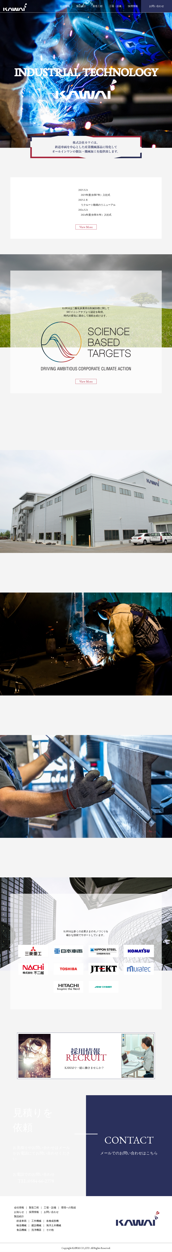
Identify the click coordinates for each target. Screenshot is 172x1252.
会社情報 (65, 6)
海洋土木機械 (53, 1225)
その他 (50, 1230)
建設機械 (36, 1225)
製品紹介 (81, 6)
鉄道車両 (20, 1221)
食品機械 (20, 1230)
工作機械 (36, 1221)
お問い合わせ (156, 6)
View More (86, 227)
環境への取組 (68, 1207)
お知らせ (19, 1212)
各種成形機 (52, 1221)
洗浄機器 (36, 1230)
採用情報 (133, 6)
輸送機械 (20, 1225)
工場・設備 (115, 6)
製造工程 (98, 6)
